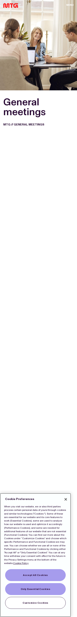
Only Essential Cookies (35, 589)
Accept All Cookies (35, 575)
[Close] (65, 499)
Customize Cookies (35, 602)
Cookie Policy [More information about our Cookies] (21, 563)
